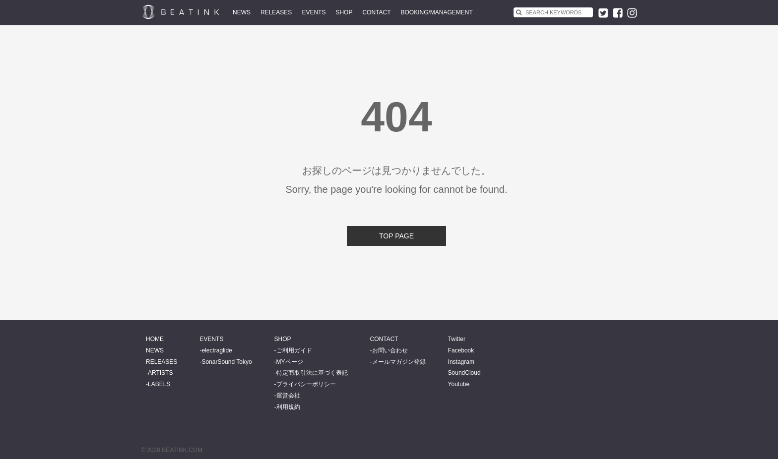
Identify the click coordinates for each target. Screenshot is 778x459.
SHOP (343, 12)
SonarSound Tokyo (226, 361)
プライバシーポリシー (306, 384)
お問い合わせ (390, 350)
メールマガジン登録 (399, 361)
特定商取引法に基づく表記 (312, 372)
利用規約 (288, 406)
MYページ (289, 361)
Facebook (461, 350)
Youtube (459, 384)
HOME (155, 339)
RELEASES (276, 12)
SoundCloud (464, 372)
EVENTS (313, 12)
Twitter (456, 339)
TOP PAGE (396, 236)
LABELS (159, 384)
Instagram (461, 361)
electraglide (216, 350)
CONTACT (376, 12)
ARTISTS (160, 372)
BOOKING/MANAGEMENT (437, 12)
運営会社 (288, 395)
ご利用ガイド (294, 350)
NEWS (242, 12)
